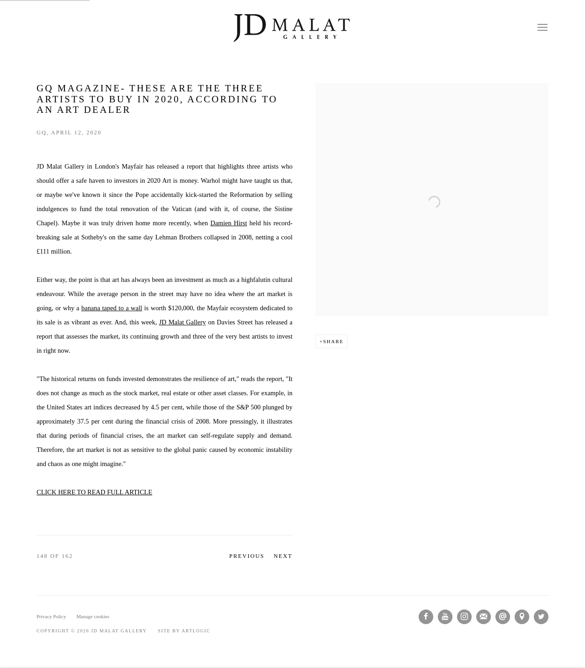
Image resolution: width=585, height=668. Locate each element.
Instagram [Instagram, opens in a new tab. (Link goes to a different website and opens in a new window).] (464, 617)
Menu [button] (541, 28)
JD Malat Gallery (292, 28)
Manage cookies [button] (92, 616)
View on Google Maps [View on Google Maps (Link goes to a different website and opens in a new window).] (522, 617)
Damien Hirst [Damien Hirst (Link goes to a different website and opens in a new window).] (228, 223)
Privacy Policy (51, 616)
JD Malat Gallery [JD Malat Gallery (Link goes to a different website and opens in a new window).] (182, 322)
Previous (247, 556)
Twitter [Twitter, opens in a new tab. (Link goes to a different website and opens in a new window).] (541, 617)
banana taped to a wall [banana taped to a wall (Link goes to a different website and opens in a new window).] (111, 308)
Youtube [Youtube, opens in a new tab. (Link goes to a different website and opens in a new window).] (445, 617)
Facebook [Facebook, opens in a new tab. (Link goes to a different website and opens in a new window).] (426, 617)
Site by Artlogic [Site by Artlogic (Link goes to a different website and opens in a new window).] (184, 630)
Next (283, 556)
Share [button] (333, 341)
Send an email (502, 617)
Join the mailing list (483, 617)
